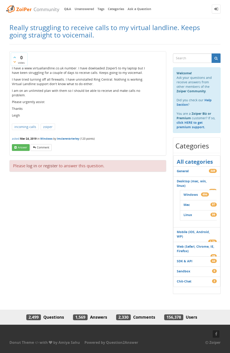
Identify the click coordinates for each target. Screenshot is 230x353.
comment (43, 147)
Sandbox (183, 271)
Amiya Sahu (69, 342)
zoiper (48, 127)
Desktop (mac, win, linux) (192, 183)
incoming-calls (25, 127)
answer (22, 147)
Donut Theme (21, 342)
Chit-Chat (184, 281)
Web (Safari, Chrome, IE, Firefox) (195, 248)
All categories (195, 161)
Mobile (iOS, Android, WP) (193, 234)
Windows (46, 139)
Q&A (67, 9)
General (183, 171)
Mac (187, 205)
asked (15, 139)
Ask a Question (139, 9)
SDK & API (184, 261)
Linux (188, 215)
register (50, 165)
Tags (100, 9)
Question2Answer (122, 342)
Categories (116, 9)
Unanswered (84, 9)
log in (32, 165)
